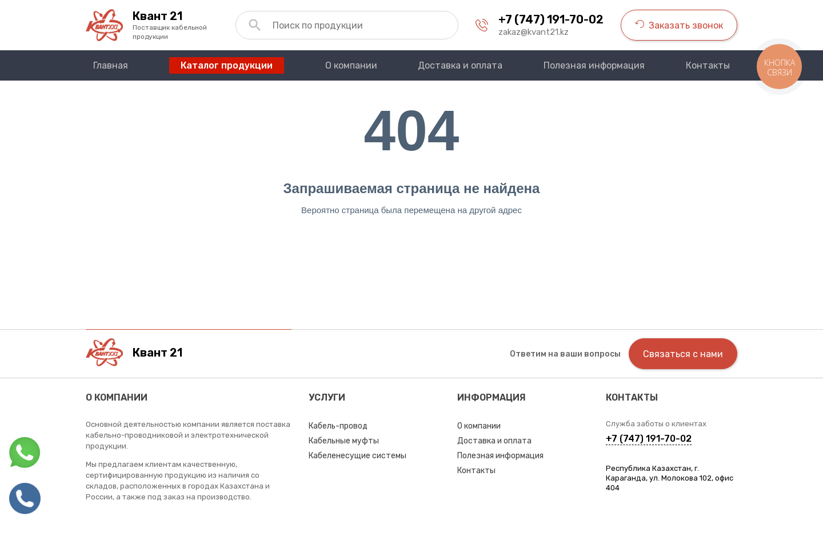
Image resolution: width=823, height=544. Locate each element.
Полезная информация (500, 456)
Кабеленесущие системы (357, 456)
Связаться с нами (683, 354)
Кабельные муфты (344, 441)
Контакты (476, 470)
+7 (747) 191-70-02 (551, 19)
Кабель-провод (338, 426)
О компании (479, 426)
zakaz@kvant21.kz (533, 32)
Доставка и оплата (494, 441)
